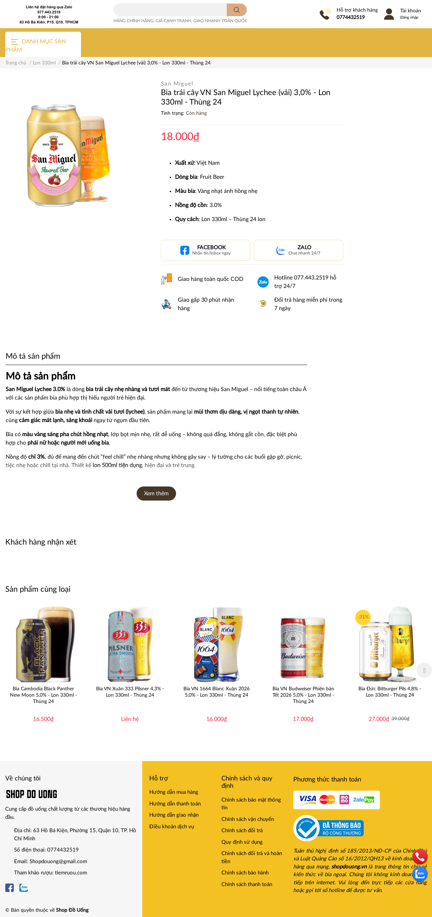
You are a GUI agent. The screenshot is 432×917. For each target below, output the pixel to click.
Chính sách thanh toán (246, 884)
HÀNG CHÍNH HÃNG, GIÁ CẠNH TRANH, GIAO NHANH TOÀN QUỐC (180, 21)
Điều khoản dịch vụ (171, 826)
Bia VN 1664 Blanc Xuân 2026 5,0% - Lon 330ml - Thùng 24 (216, 692)
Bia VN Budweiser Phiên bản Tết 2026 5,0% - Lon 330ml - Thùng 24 (303, 695)
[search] (237, 10)
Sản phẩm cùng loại (37, 589)
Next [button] (424, 670)
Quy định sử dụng (242, 842)
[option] (43, 670)
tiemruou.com (71, 872)
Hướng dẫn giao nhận (174, 815)
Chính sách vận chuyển (247, 819)
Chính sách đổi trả (242, 830)
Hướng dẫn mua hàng (173, 792)
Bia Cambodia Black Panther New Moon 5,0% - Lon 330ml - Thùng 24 (43, 695)
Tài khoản (410, 10)
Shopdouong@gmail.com (58, 861)
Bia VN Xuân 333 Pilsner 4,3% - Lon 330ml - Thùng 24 (130, 692)
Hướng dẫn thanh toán (175, 803)
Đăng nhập (409, 17)
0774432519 (351, 17)
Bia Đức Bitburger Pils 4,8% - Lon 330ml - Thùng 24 (389, 692)
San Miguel (177, 84)
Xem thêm (156, 493)
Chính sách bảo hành (245, 872)
